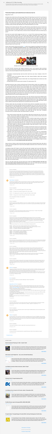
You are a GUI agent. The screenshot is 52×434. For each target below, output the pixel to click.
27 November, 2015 (12, 332)
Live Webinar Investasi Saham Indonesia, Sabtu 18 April (17, 366)
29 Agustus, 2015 (12, 326)
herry (10, 278)
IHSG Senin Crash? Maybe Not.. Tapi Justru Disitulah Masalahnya (19, 354)
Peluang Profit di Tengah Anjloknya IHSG (14, 378)
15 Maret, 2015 (11, 177)
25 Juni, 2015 (11, 305)
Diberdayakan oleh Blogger (26, 427)
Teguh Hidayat (11, 180)
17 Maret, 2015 (11, 206)
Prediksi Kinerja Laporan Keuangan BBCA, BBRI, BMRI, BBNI (17, 402)
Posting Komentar (9, 335)
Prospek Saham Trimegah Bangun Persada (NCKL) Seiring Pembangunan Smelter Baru (23, 414)
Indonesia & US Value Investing (14, 2)
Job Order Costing (16, 287)
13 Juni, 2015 (11, 298)
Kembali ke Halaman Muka (26, 431)
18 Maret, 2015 (11, 255)
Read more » (44, 351)
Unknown (11, 267)
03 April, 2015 (11, 275)
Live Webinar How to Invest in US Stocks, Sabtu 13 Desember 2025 (19, 390)
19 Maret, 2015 (11, 264)
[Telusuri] (48, 2)
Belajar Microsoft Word (13, 284)
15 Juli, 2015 (11, 320)
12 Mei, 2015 (11, 281)
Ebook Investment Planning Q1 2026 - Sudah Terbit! (16, 342)
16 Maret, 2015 (11, 198)
